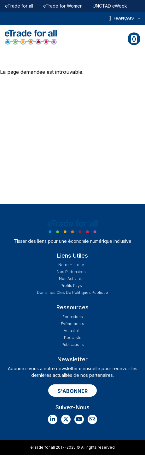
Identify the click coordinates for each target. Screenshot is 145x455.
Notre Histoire (71, 264)
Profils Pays (71, 285)
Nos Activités (71, 278)
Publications (72, 344)
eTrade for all (19, 6)
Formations (72, 316)
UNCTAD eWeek (110, 6)
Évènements (72, 323)
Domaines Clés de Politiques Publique (72, 292)
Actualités (73, 330)
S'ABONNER (72, 391)
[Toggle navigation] (134, 38)
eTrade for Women (63, 6)
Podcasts (72, 337)
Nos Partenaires (71, 271)
